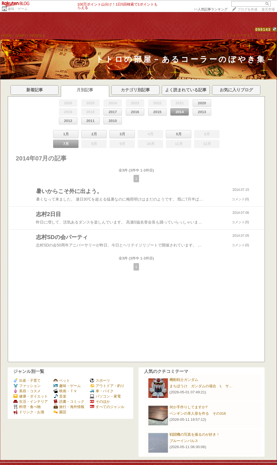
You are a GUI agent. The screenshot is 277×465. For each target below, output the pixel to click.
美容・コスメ (27, 391)
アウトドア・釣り (107, 386)
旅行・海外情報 (68, 407)
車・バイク (102, 391)
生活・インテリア (30, 401)
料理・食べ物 (27, 407)
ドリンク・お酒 (28, 412)
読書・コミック (68, 401)
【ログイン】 (266, 35)
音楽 (59, 396)
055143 (263, 29)
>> (211, 9)
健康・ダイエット (30, 396)
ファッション (27, 386)
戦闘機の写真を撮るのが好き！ (194, 434)
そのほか (100, 401)
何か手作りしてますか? (188, 407)
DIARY (21, 35)
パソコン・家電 (105, 396)
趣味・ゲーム (18, 9)
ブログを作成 (247, 9)
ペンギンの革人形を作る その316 (197, 413)
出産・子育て (27, 380)
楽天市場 (268, 9)
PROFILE (37, 35)
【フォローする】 (239, 35)
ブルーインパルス (183, 441)
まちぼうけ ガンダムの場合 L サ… (200, 386)
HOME (6, 35)
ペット (61, 380)
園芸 (59, 412)
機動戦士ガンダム (183, 380)
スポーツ (100, 380)
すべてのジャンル (107, 407)
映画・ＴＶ (65, 391)
